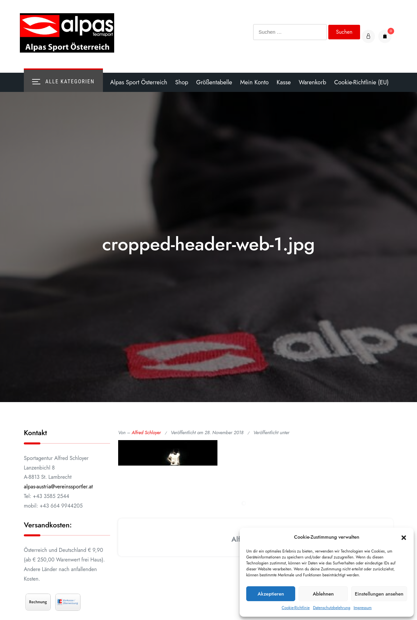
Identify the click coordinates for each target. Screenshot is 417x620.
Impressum (362, 608)
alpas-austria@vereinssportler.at (58, 486)
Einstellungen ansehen (379, 594)
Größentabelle (214, 82)
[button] (403, 537)
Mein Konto (254, 82)
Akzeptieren (270, 594)
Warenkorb (312, 82)
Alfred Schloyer (146, 432)
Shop (181, 82)
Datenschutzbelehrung (331, 608)
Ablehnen (323, 594)
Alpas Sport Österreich (138, 82)
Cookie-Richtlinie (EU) (361, 82)
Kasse (284, 82)
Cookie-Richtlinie (296, 608)
